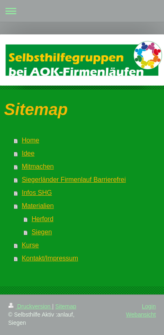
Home (30, 140)
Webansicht (141, 314)
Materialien (38, 205)
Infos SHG (37, 192)
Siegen (41, 232)
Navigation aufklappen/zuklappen (82, 11)
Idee (28, 153)
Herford (42, 218)
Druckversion (30, 306)
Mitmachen (38, 166)
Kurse (30, 245)
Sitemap (65, 306)
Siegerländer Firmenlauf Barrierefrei (74, 179)
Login (149, 306)
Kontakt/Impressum (50, 258)
